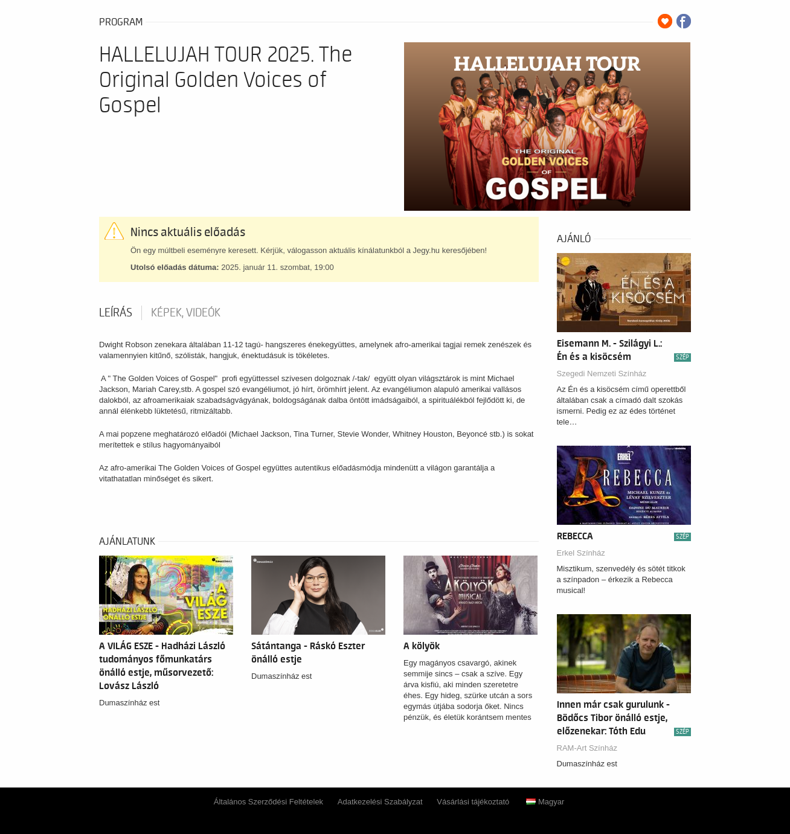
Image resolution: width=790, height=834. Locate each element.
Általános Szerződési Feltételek (268, 801)
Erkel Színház (581, 552)
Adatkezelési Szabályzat (380, 801)
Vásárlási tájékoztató (473, 801)
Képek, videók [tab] (185, 312)
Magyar (545, 801)
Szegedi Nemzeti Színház (602, 373)
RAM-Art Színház (587, 747)
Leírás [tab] (115, 312)
